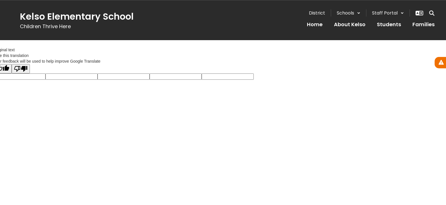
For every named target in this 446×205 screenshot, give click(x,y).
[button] (348, 13)
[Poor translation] (21, 68)
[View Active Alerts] (440, 62)
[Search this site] (432, 13)
